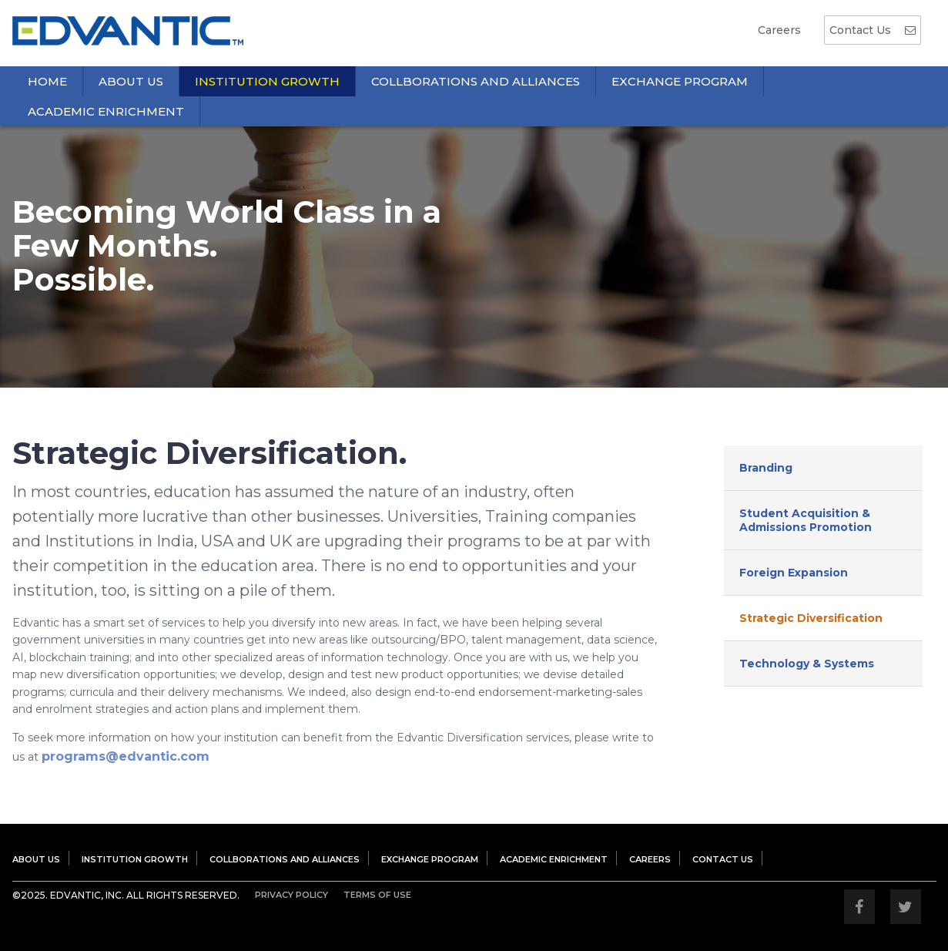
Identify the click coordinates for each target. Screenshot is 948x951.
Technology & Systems (806, 663)
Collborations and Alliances (475, 81)
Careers (779, 30)
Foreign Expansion (793, 573)
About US (36, 859)
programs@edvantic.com (125, 756)
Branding (765, 468)
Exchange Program (679, 81)
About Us (131, 81)
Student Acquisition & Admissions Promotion (805, 520)
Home (47, 81)
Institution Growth (267, 81)
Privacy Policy (291, 894)
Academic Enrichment (106, 111)
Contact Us (872, 30)
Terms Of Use (377, 894)
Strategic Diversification (811, 618)
